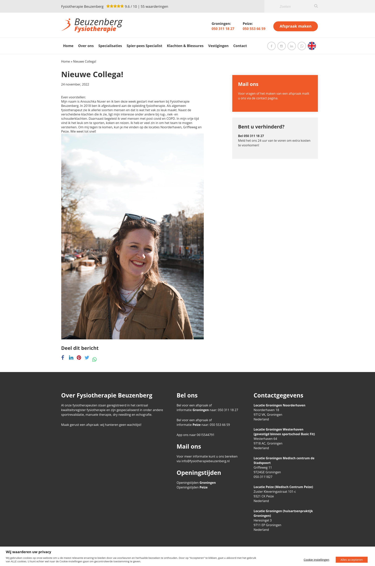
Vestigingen (218, 45)
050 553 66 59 (254, 28)
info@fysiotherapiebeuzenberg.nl (206, 461)
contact (261, 98)
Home (68, 45)
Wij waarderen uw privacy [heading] (28, 551)
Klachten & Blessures (185, 45)
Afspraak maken (295, 26)
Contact (240, 45)
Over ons (86, 45)
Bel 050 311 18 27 (251, 136)
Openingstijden (196, 482)
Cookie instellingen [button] (316, 560)
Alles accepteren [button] (352, 560)
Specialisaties (110, 45)
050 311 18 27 (223, 28)
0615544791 (205, 435)
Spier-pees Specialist (144, 45)
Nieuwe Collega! (92, 74)
